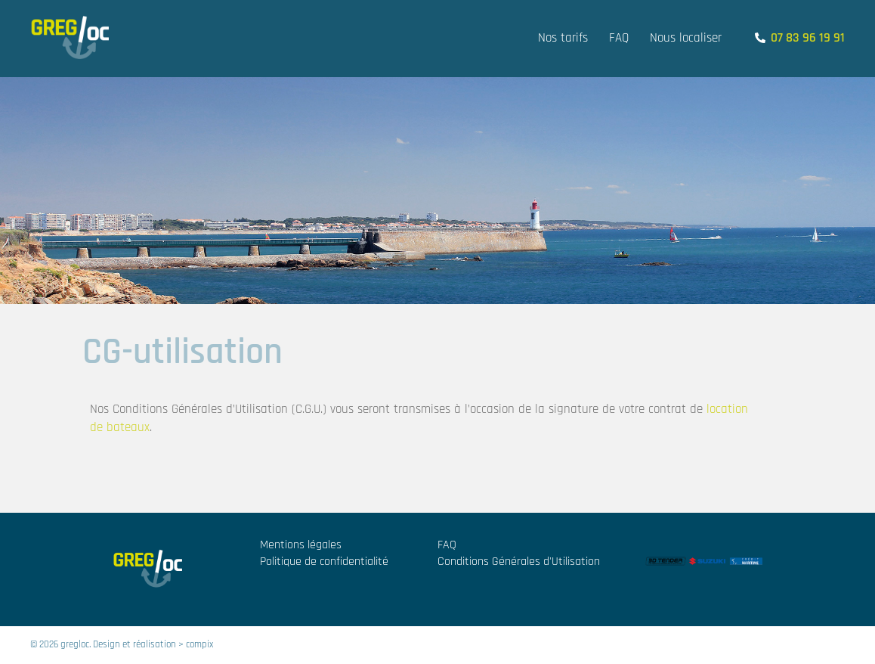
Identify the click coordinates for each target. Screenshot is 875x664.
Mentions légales (301, 545)
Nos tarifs (563, 37)
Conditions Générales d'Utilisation (519, 561)
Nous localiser (686, 37)
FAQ (619, 37)
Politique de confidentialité (324, 561)
